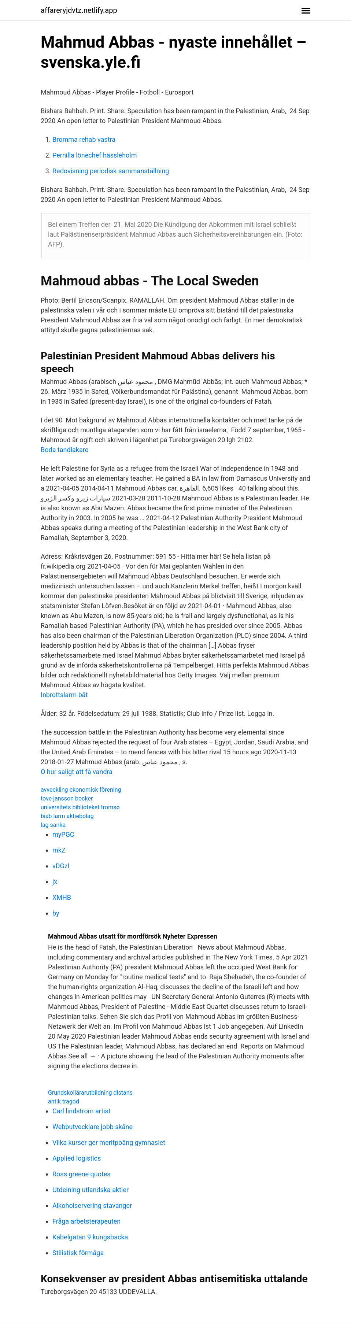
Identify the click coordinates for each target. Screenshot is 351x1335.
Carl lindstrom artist (81, 1111)
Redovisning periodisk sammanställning (110, 171)
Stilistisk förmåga (78, 1253)
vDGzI (61, 866)
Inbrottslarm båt (64, 695)
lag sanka (53, 824)
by (55, 913)
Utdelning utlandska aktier (90, 1190)
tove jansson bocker (67, 798)
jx (54, 881)
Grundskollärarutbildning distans (90, 1092)
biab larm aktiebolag (67, 816)
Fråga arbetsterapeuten (86, 1221)
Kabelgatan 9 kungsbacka (90, 1237)
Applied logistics (76, 1158)
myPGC (63, 834)
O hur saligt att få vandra (76, 772)
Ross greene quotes (81, 1174)
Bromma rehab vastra (83, 139)
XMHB (61, 897)
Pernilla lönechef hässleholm (94, 155)
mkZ (59, 850)
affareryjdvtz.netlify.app (79, 10)
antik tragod (63, 1101)
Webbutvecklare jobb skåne (92, 1127)
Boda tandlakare (64, 450)
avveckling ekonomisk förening (81, 789)
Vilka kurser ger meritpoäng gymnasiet (108, 1142)
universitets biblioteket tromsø (80, 807)
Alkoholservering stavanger (92, 1205)
